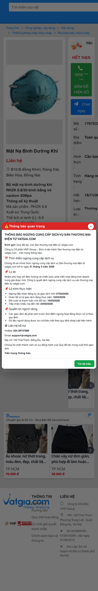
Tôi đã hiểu (84, 363)
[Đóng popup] (91, 226)
